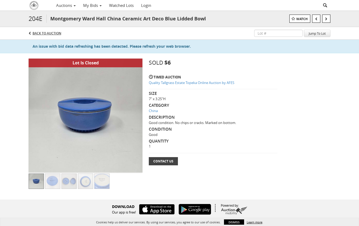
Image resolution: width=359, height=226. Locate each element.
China (153, 110)
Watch (302, 19)
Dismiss (234, 222)
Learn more (254, 222)
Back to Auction (47, 33)
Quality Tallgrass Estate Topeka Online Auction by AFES (191, 82)
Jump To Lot (317, 33)
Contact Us (163, 161)
